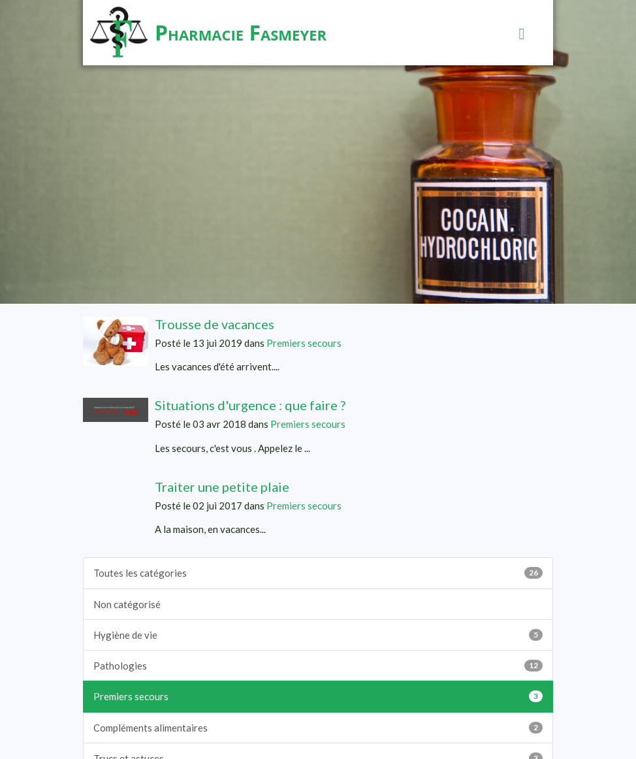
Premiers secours (304, 343)
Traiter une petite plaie (222, 486)
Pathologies (318, 665)
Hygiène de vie (318, 635)
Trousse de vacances (214, 324)
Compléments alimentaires (318, 728)
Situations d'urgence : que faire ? (250, 405)
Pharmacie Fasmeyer (240, 32)
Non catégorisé (127, 604)
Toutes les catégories (318, 573)
